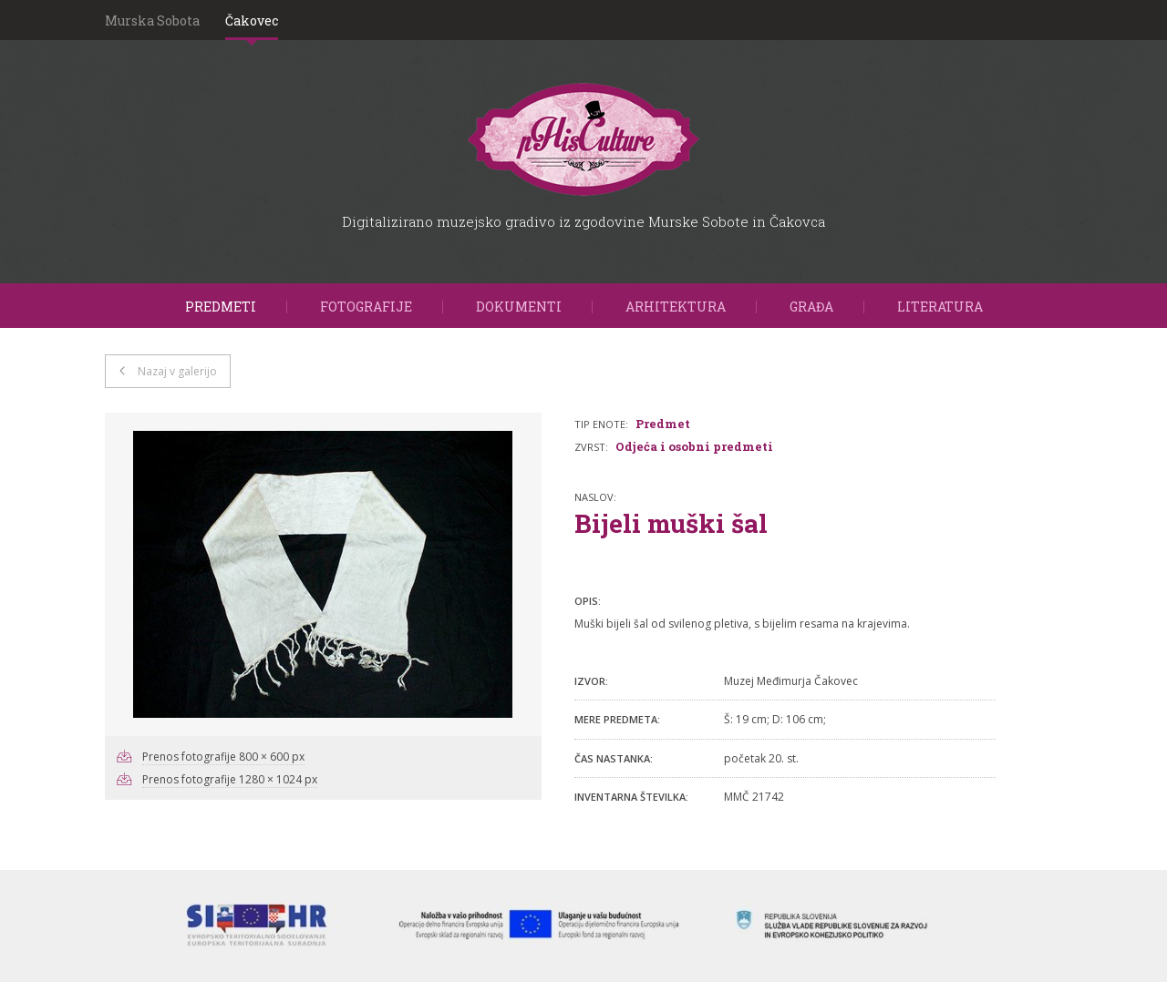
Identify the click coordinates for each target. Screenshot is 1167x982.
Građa (811, 306)
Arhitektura (675, 306)
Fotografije (366, 306)
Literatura (940, 306)
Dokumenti (519, 306)
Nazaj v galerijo (177, 371)
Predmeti (220, 306)
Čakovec (251, 20)
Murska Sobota (152, 20)
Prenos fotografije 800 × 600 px (223, 756)
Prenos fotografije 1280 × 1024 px (229, 779)
